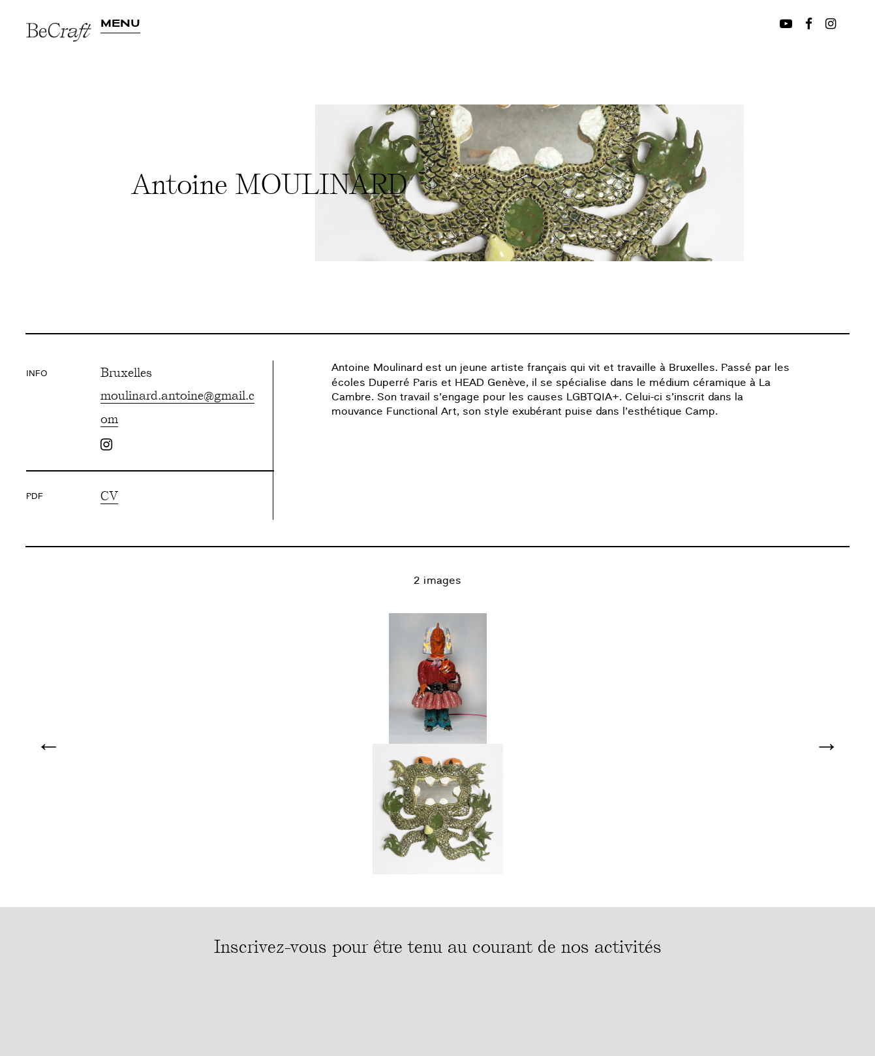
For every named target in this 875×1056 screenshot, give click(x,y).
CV (109, 495)
